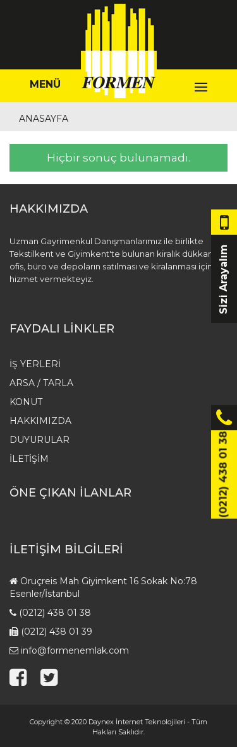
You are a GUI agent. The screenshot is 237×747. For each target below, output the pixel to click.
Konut (25, 402)
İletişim (29, 458)
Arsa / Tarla (41, 383)
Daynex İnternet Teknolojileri (136, 721)
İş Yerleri (35, 364)
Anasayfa (43, 118)
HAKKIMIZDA (40, 420)
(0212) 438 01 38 (55, 612)
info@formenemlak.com (75, 650)
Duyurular (39, 439)
